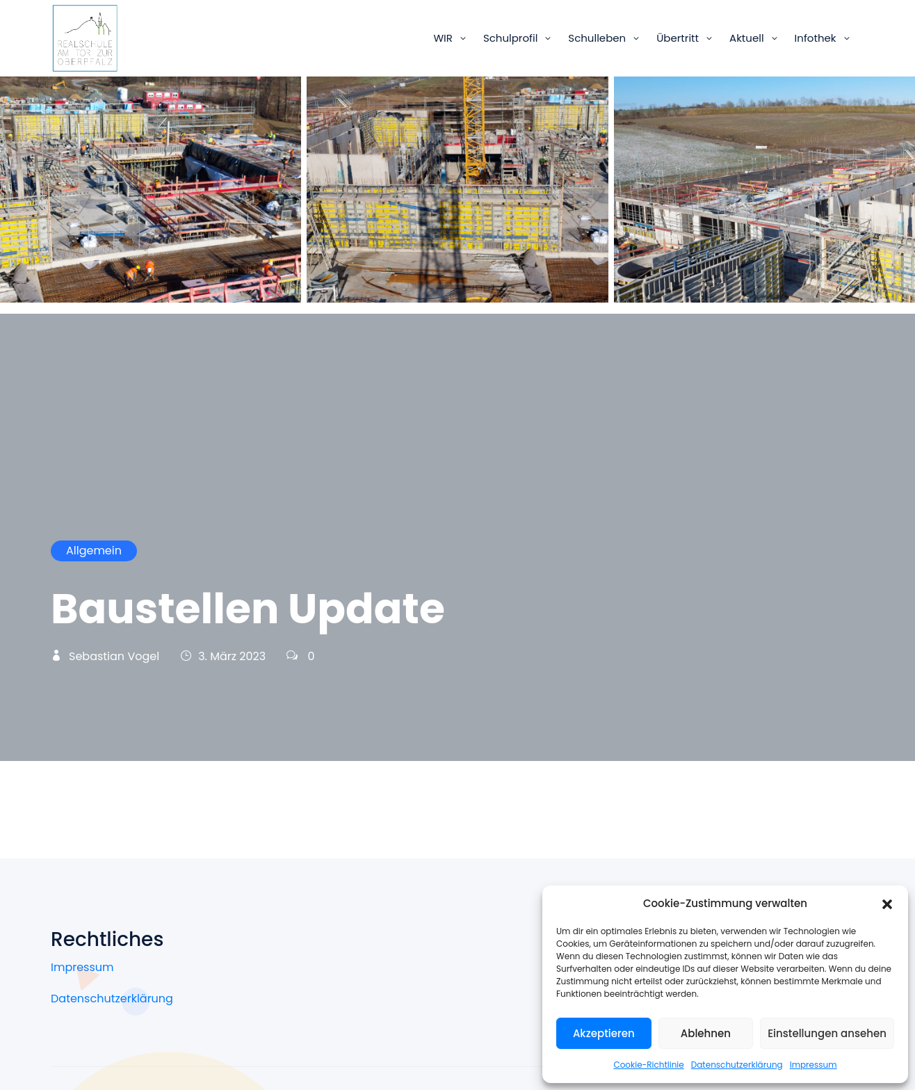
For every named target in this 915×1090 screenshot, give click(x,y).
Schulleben (597, 38)
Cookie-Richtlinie (648, 1065)
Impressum (813, 1065)
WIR (442, 38)
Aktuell (746, 38)
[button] (887, 904)
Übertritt (677, 38)
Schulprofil (510, 38)
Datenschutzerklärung (737, 1065)
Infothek (815, 38)
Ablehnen (706, 1033)
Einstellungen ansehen (827, 1033)
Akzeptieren (604, 1033)
